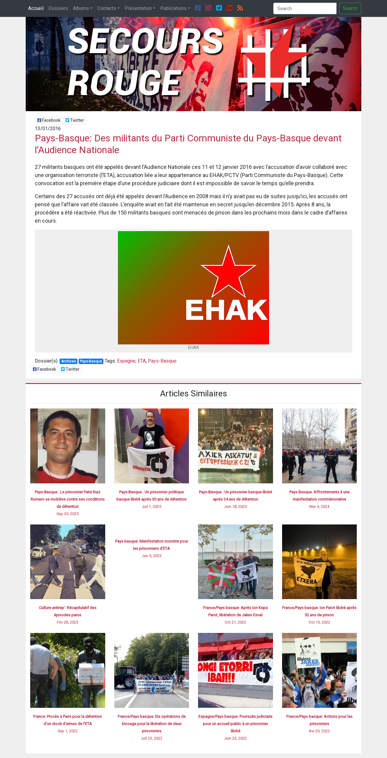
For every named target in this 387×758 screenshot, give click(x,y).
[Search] (305, 8)
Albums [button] (81, 8)
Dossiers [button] (58, 8)
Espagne (126, 361)
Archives (68, 361)
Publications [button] (173, 8)
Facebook (48, 120)
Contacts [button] (106, 8)
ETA (142, 361)
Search (350, 8)
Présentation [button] (138, 8)
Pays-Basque (91, 361)
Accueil (36, 8)
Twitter (75, 120)
